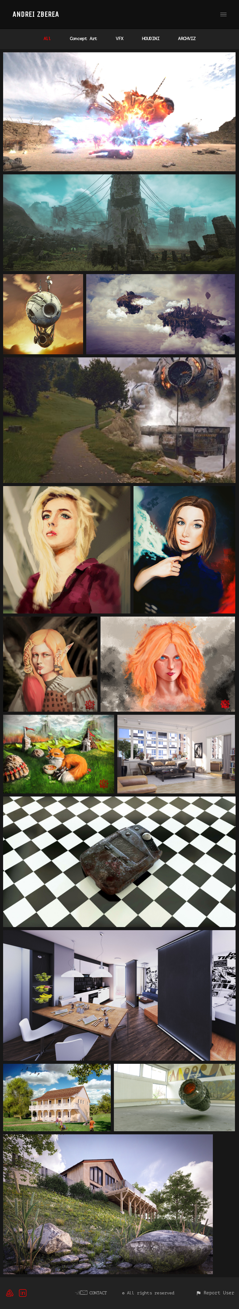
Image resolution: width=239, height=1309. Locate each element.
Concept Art (83, 38)
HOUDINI (150, 38)
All (47, 38)
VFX (119, 38)
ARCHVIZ (186, 38)
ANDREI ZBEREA (35, 14)
